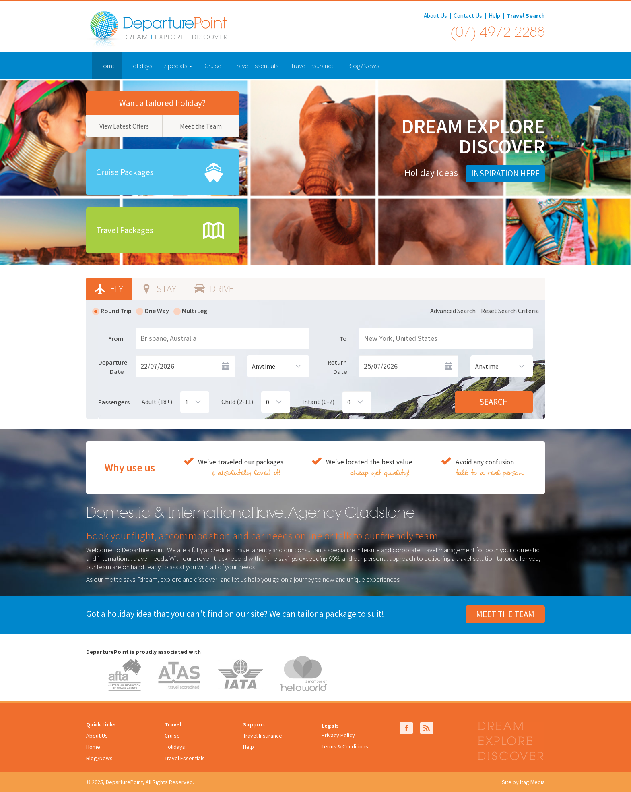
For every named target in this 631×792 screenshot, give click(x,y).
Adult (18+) (157, 402)
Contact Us (468, 15)
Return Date (337, 366)
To (343, 338)
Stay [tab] (165, 288)
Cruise (212, 65)
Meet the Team (201, 126)
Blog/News (363, 65)
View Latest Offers (124, 126)
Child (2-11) (237, 402)
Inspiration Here (505, 173)
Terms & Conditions (345, 746)
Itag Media (532, 782)
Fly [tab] (115, 288)
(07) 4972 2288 (497, 33)
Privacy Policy (338, 735)
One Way (152, 311)
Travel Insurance (313, 65)
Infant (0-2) (318, 402)
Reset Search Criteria (510, 311)
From (116, 338)
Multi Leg (190, 311)
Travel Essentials (255, 65)
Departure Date (112, 366)
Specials (178, 65)
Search (493, 401)
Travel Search (526, 15)
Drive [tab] (221, 288)
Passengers (114, 402)
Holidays (140, 65)
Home (107, 65)
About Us (435, 15)
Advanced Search (453, 311)
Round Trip (112, 311)
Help (494, 15)
